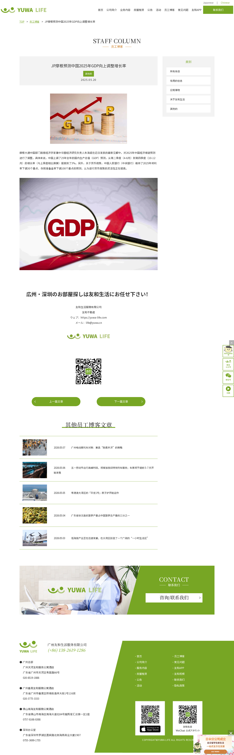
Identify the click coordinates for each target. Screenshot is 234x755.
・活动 (138, 688)
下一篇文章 (121, 401)
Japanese (208, 2)
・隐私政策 (178, 688)
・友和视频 (178, 676)
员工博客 (169, 10)
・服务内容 (140, 670)
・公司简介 (140, 664)
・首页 (138, 658)
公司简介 (111, 10)
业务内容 (125, 10)
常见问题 (183, 10)
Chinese (225, 2)
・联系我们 (178, 682)
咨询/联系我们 (174, 600)
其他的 (174, 111)
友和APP (197, 10)
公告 (150, 10)
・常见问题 (178, 664)
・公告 (138, 682)
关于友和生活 (178, 101)
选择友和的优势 (228, 354)
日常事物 (175, 91)
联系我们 (218, 10)
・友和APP (178, 670)
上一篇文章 (56, 401)
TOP (22, 21)
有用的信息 (176, 81)
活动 (158, 10)
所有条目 (175, 71)
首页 (100, 10)
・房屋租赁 (140, 676)
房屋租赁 (139, 10)
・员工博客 (178, 658)
